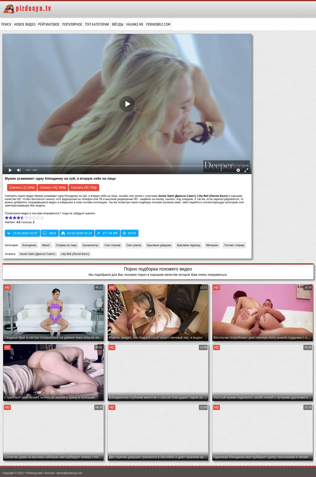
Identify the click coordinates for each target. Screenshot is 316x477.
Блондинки (29, 245)
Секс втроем (112, 245)
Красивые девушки (159, 245)
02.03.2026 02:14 (76, 233)
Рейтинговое (49, 24)
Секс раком (133, 245)
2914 (49, 233)
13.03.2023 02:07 (22, 233)
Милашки (212, 245)
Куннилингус (91, 245)
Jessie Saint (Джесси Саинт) (36, 254)
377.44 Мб (107, 233)
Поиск (6, 24)
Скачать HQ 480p (53, 187)
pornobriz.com (158, 24)
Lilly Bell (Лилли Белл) (74, 254)
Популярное (72, 24)
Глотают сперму (234, 245)
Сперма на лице (66, 245)
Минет (46, 245)
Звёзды (117, 24)
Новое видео (25, 24)
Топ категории (97, 24)
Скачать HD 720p (84, 187)
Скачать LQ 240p (22, 187)
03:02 (129, 233)
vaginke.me (135, 24)
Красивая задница (188, 245)
